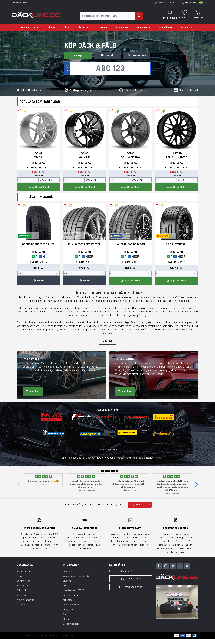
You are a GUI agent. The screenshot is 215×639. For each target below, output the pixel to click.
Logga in (161, 3)
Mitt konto (67, 600)
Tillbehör (102, 27)
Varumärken (166, 27)
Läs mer (107, 340)
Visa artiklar (32, 391)
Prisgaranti (68, 609)
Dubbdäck (21, 590)
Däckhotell (187, 27)
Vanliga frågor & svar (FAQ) (76, 576)
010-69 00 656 (175, 3)
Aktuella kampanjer (25, 600)
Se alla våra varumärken (107, 449)
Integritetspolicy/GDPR (73, 590)
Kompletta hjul (30, 27)
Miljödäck (21, 595)
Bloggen (67, 581)
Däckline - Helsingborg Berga (122, 571)
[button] (196, 484)
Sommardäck (23, 581)
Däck (66, 27)
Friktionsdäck (23, 586)
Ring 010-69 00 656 (139, 504)
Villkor (66, 586)
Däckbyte (83, 27)
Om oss (67, 614)
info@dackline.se (191, 3)
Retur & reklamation (72, 595)
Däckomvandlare (71, 624)
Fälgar (51, 27)
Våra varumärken (71, 605)
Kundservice (143, 27)
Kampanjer (122, 27)
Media (66, 619)
